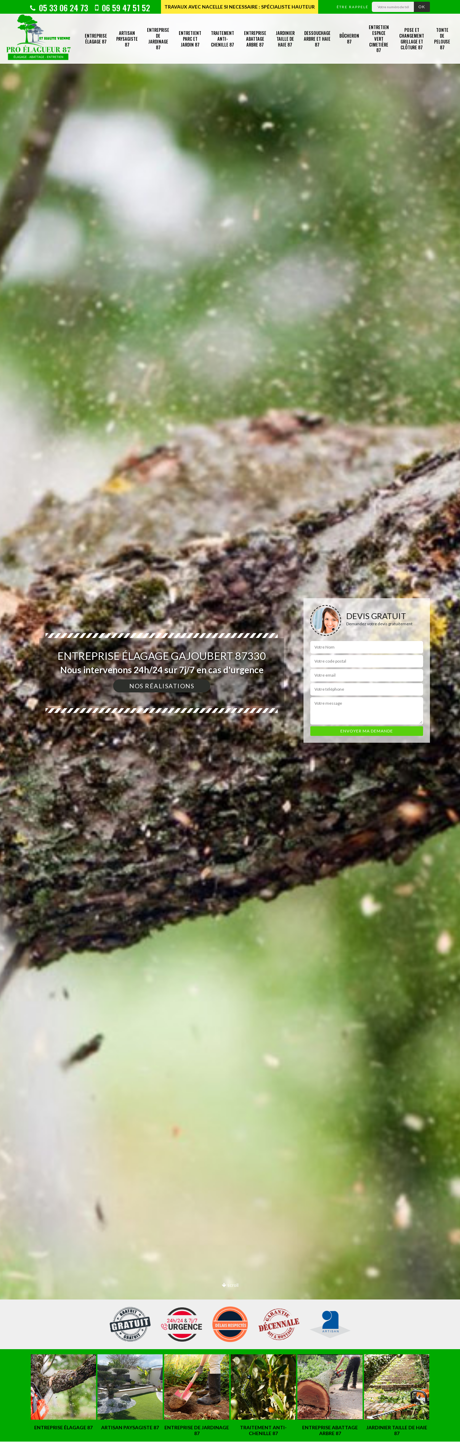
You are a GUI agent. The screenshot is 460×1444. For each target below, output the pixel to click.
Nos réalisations (161, 686)
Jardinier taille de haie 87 (285, 38)
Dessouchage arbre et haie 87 (317, 38)
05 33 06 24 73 (59, 7)
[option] (230, 722)
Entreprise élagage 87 (96, 38)
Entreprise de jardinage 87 (158, 38)
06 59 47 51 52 (122, 7)
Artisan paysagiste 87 (127, 38)
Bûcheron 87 (349, 38)
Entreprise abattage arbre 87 (255, 38)
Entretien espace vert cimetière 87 (379, 39)
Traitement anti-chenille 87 (222, 38)
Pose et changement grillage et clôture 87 (411, 38)
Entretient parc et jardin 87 (190, 38)
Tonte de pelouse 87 (442, 38)
